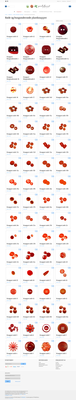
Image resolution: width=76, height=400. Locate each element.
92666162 (23, 397)
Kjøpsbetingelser (42, 363)
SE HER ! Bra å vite (59, 364)
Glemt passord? (17, 381)
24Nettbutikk (11, 398)
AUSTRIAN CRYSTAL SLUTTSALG (45, 11)
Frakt (40, 362)
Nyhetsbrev (41, 366)
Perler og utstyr (27, 11)
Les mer (21, 394)
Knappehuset (19, 11)
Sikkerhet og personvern (43, 364)
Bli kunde (57, 363)
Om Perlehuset (58, 366)
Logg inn (57, 367)
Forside (6, 14)
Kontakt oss (58, 368)
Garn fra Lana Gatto (57, 11)
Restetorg (34, 11)
